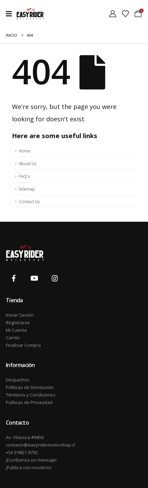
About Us (28, 163)
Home (24, 151)
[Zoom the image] (25, 248)
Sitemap (27, 189)
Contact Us (29, 201)
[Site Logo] (30, 14)
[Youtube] (34, 278)
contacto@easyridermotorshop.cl (40, 445)
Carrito (13, 337)
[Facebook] (14, 278)
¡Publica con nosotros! (28, 467)
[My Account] (113, 13)
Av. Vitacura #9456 (25, 437)
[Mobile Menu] (11, 14)
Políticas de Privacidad (29, 402)
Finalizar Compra (23, 345)
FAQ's (24, 176)
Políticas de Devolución (30, 387)
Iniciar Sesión (20, 315)
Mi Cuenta (16, 330)
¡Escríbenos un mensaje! (31, 460)
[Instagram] (55, 278)
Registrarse (18, 322)
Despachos (17, 380)
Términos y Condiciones (31, 395)
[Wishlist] (125, 13)
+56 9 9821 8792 (22, 452)
